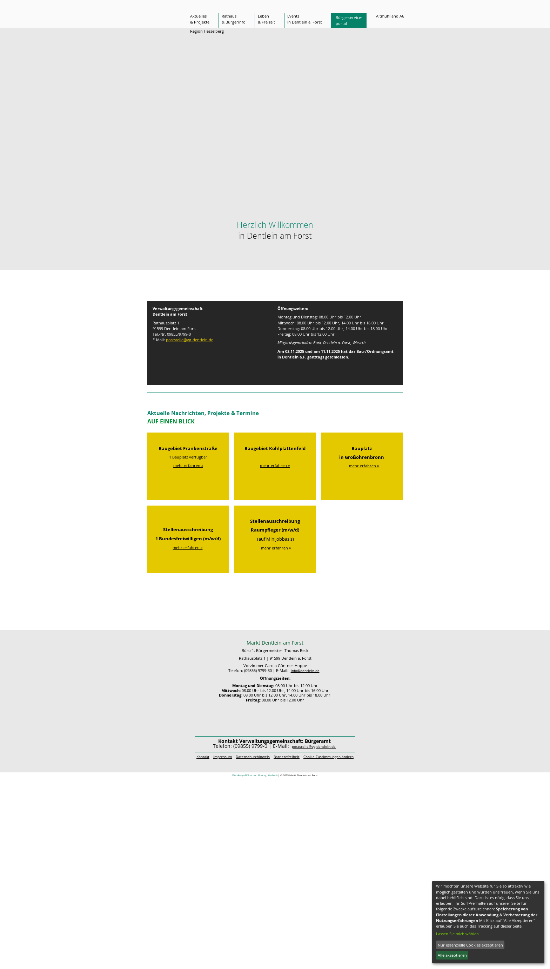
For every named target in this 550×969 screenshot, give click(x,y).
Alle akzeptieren (452, 955)
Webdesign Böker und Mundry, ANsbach (254, 775)
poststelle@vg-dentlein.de (189, 339)
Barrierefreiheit (287, 756)
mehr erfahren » (188, 465)
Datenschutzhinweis (253, 756)
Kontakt (202, 756)
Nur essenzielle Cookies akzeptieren (470, 945)
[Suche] (384, 6)
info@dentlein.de (305, 670)
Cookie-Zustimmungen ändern (328, 756)
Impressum (222, 756)
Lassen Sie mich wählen (457, 933)
